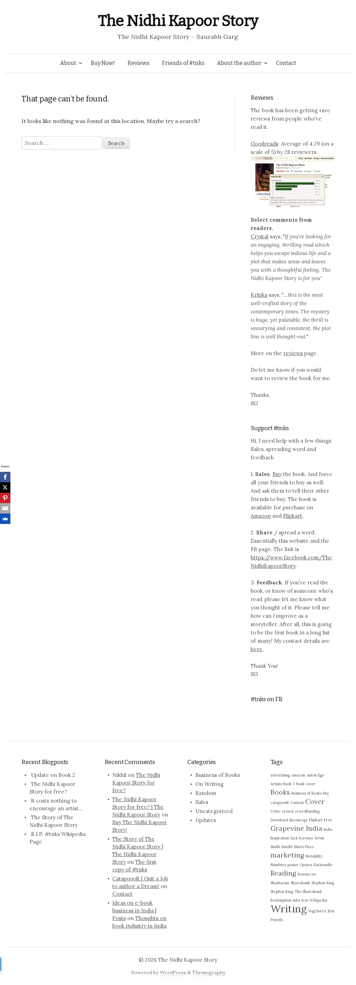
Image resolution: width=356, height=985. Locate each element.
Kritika (259, 295)
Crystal (259, 236)
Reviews (138, 63)
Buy (277, 474)
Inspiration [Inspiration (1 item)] (279, 838)
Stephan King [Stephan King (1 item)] (323, 882)
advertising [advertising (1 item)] (280, 775)
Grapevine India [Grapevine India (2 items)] (296, 828)
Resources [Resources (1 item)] (307, 874)
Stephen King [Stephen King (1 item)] (281, 891)
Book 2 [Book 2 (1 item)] (289, 783)
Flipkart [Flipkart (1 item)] (316, 820)
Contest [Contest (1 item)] (297, 802)
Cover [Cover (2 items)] (315, 801)
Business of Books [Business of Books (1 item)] (306, 793)
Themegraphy (208, 972)
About (68, 63)
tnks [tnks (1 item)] (296, 900)
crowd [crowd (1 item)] (287, 811)
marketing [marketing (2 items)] (287, 855)
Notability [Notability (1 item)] (314, 856)
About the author (239, 63)
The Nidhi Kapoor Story (178, 21)
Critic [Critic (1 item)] (275, 811)
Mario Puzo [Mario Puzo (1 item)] (304, 846)
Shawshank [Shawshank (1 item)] (300, 882)
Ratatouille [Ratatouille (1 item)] (323, 864)
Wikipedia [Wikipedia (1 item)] (318, 900)
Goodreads (264, 143)
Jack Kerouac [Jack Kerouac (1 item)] (302, 838)
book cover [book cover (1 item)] (305, 783)
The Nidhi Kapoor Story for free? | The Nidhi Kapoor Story (138, 807)
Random (205, 793)
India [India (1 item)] (328, 829)
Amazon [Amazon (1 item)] (298, 775)
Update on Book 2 (53, 775)
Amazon (261, 515)
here (256, 649)
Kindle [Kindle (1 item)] (287, 846)
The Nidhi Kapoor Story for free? (136, 783)
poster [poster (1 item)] (293, 864)
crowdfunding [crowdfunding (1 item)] (307, 811)
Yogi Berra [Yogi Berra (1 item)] (317, 911)
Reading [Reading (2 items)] (283, 873)
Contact (286, 63)
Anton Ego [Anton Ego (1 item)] (315, 775)
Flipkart (292, 515)
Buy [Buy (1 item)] (326, 793)
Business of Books (217, 775)
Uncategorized (214, 811)
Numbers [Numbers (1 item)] (278, 864)
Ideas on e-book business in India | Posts (134, 910)
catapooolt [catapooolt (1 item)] (279, 802)
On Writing (209, 784)
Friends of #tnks (183, 63)
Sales (201, 802)
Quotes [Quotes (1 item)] (306, 864)
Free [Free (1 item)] (328, 820)
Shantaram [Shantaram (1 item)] (279, 882)
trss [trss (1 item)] (304, 900)
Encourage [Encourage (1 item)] (298, 820)
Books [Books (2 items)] (280, 792)
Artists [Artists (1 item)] (276, 783)
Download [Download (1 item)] (279, 820)
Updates (205, 820)
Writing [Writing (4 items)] (288, 908)
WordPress (173, 972)
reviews (293, 353)
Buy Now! (103, 63)
